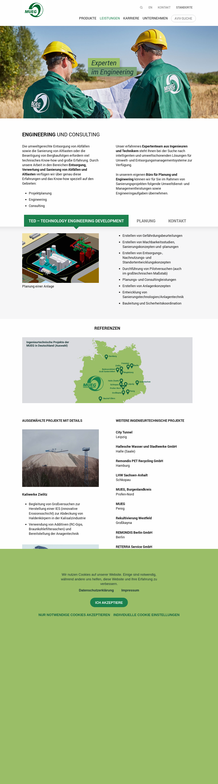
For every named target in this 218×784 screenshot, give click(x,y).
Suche (141, 7)
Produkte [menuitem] (87, 18)
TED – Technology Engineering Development (76, 220)
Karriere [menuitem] (131, 18)
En (150, 7)
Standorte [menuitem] (184, 7)
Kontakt (177, 220)
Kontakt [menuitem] (164, 7)
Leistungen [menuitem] (110, 18)
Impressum (130, 590)
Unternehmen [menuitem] (155, 18)
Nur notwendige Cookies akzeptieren (74, 615)
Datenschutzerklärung (96, 590)
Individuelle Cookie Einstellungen (146, 615)
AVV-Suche (183, 18)
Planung (146, 220)
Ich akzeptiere (109, 603)
